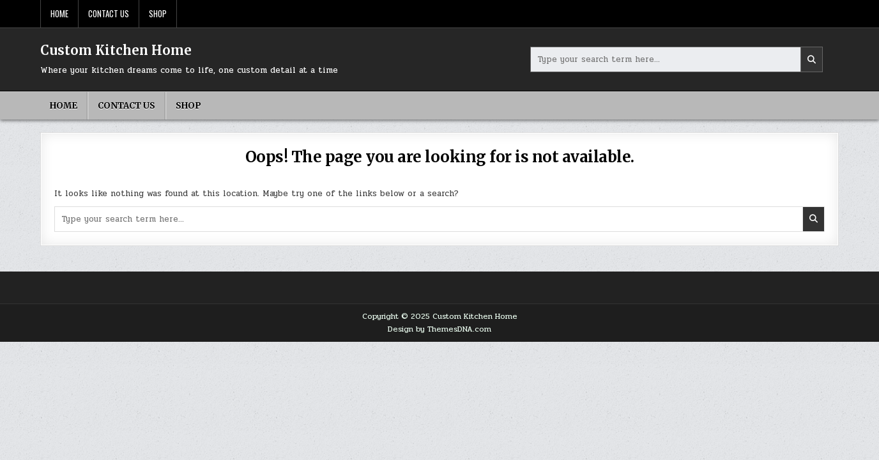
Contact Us (108, 13)
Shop (158, 13)
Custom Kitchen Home (116, 50)
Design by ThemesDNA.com (439, 329)
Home (59, 13)
